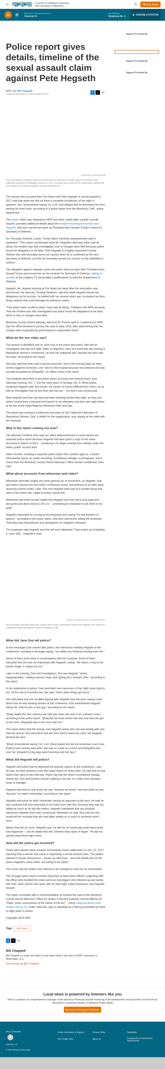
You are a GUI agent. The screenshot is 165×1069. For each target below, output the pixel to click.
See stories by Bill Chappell (22, 963)
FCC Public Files (65, 1039)
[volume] (17, 15)
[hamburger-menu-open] (7, 4)
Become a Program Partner (82, 1009)
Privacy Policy (98, 1032)
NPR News (22, 928)
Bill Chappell (25, 91)
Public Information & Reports (71, 1032)
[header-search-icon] (135, 4)
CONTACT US (11, 1045)
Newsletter (132, 1032)
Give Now (152, 4)
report (14, 219)
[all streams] (145, 15)
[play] (8, 15)
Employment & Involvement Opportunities (139, 1039)
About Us (96, 1039)
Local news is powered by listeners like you (82, 994)
